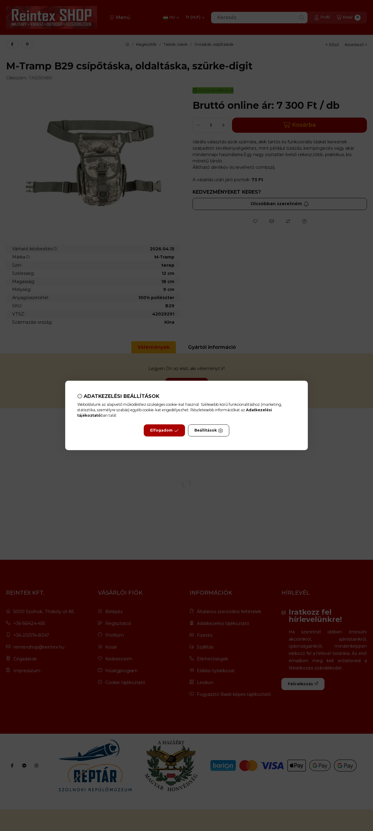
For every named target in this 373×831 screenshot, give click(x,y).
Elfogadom (164, 430)
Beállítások (208, 430)
